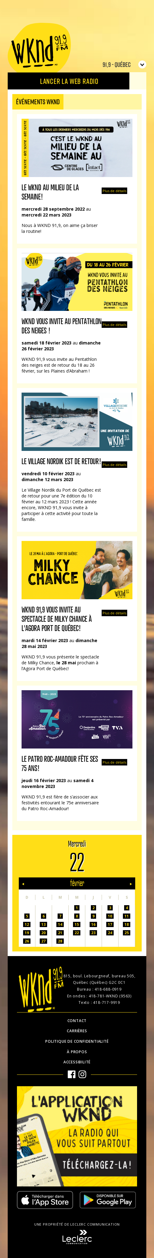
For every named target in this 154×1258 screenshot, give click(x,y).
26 (27, 941)
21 (60, 932)
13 (43, 924)
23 (93, 932)
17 (110, 924)
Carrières (77, 1030)
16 (93, 924)
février (77, 883)
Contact (77, 1020)
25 (126, 932)
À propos (77, 1051)
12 (27, 924)
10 (110, 916)
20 (43, 932)
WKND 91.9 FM (39, 50)
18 (126, 924)
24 (110, 932)
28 (60, 941)
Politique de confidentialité (76, 1041)
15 (77, 924)
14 (60, 924)
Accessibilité (77, 1062)
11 (126, 916)
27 (43, 941)
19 (27, 932)
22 (77, 932)
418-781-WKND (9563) (110, 996)
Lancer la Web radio (69, 80)
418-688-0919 (108, 989)
